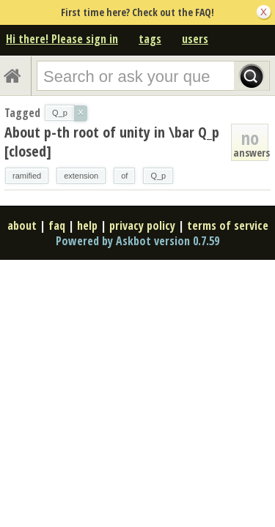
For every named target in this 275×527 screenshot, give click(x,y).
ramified (26, 175)
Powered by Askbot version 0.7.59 (137, 241)
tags (150, 39)
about (22, 225)
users (195, 39)
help (87, 225)
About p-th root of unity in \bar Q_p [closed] (111, 141)
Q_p (158, 175)
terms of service (227, 225)
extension (81, 175)
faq (56, 225)
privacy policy (142, 225)
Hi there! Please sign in (62, 39)
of (124, 175)
